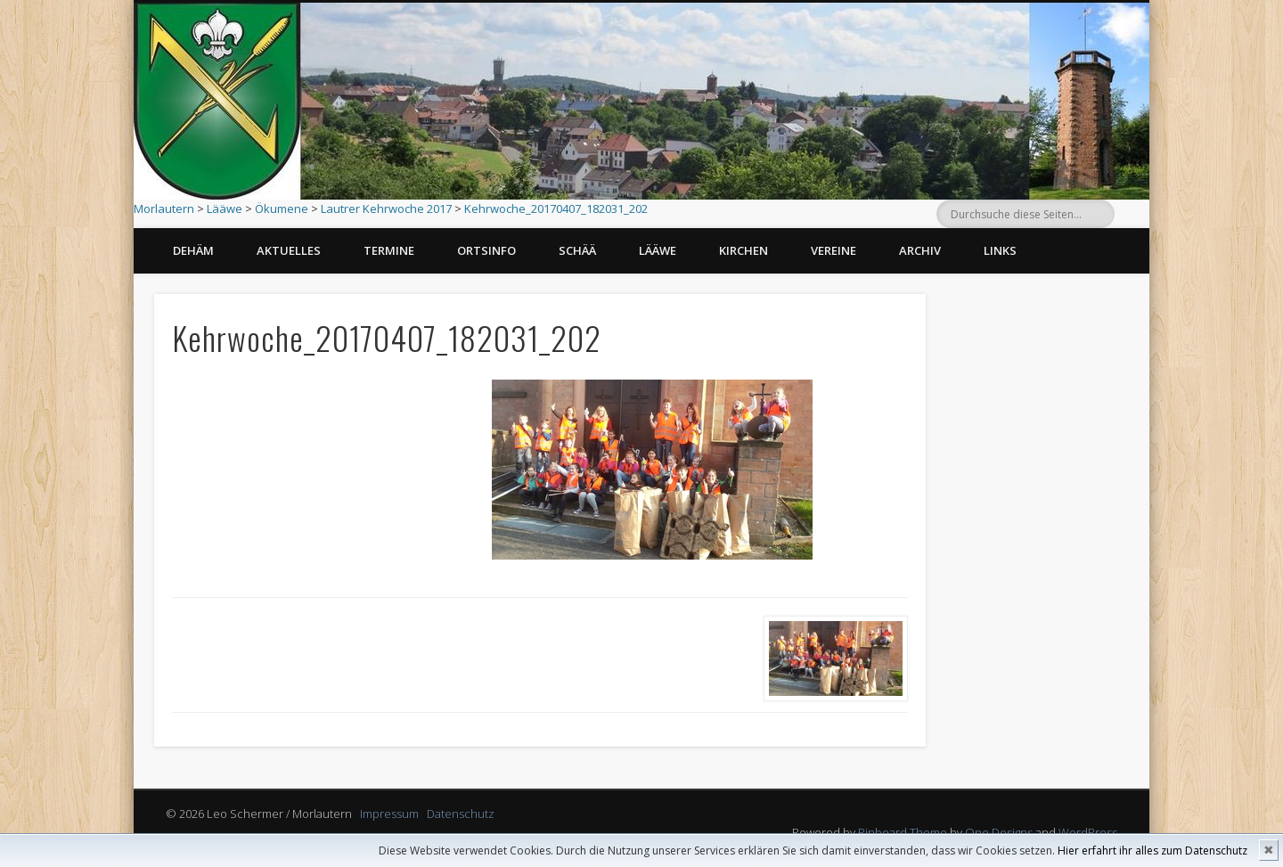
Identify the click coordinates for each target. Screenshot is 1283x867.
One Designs (999, 832)
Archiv (920, 250)
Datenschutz (460, 814)
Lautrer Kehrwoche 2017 (386, 208)
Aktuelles (289, 250)
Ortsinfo (486, 250)
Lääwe (224, 208)
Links (1000, 250)
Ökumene (281, 208)
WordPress (1087, 832)
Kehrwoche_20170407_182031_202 (556, 208)
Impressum (389, 814)
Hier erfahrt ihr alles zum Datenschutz (1152, 850)
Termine (389, 250)
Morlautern (164, 208)
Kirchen (743, 250)
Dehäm (193, 250)
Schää (577, 250)
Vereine (833, 250)
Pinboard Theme (902, 832)
